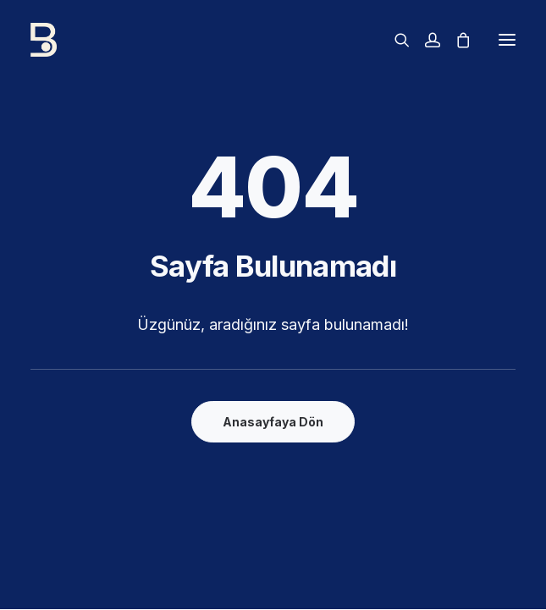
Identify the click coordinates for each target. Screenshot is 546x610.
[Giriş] (425, 39)
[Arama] (394, 39)
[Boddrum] (185, 40)
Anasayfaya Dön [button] (273, 422)
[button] (507, 40)
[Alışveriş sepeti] (455, 39)
